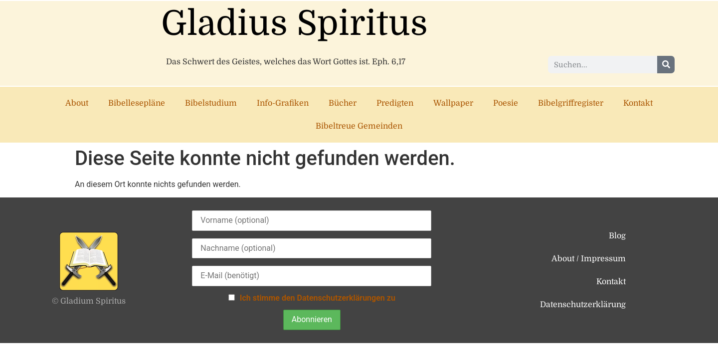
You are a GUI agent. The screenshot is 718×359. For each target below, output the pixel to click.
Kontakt (638, 103)
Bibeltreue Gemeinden (359, 126)
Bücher (343, 103)
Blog (617, 235)
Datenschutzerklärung (583, 304)
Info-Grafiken (283, 103)
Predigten (394, 103)
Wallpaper (453, 103)
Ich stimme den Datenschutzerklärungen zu (317, 298)
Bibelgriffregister (570, 103)
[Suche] (666, 64)
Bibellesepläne (136, 103)
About (76, 103)
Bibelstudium (211, 103)
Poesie (505, 103)
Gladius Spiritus (294, 23)
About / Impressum (588, 258)
